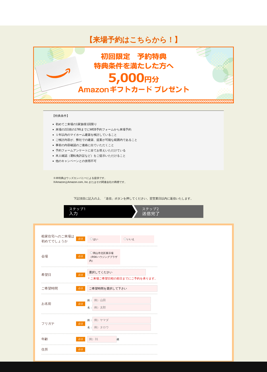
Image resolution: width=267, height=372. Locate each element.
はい (94, 239)
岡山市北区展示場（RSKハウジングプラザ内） (103, 257)
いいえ (129, 239)
